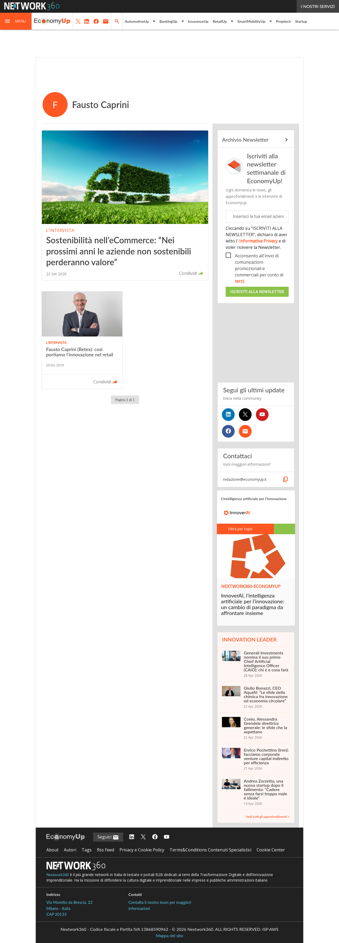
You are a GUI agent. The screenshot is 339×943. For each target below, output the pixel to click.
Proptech (283, 21)
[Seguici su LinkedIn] (228, 414)
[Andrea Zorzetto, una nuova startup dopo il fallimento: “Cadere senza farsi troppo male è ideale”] (255, 792)
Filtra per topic (237, 529)
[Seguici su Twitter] (245, 414)
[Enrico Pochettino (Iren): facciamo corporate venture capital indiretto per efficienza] (255, 759)
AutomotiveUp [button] (137, 21)
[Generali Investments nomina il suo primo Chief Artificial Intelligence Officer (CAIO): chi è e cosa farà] (255, 664)
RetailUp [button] (220, 21)
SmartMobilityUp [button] (251, 21)
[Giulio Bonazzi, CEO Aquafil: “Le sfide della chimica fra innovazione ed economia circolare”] (255, 697)
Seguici (108, 837)
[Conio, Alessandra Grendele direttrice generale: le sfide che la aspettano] (255, 728)
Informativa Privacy (258, 241)
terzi (239, 281)
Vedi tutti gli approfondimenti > (267, 817)
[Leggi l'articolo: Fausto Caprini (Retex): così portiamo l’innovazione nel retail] (82, 340)
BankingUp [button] (168, 21)
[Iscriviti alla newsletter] (245, 431)
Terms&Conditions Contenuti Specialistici (210, 850)
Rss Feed (105, 850)
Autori (70, 850)
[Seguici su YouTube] (262, 414)
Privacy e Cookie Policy (141, 850)
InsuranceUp (198, 21)
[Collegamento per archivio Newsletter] (255, 140)
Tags (87, 850)
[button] (16, 21)
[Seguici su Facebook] (228, 431)
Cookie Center (271, 850)
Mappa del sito (169, 935)
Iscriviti (257, 292)
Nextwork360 (57, 874)
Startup (301, 21)
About (52, 850)
